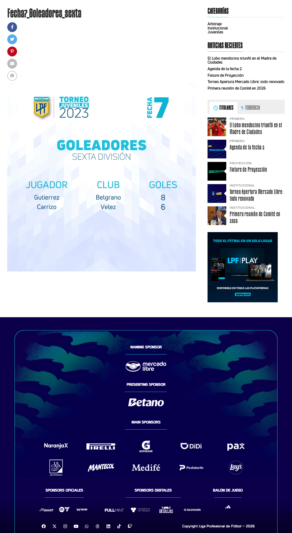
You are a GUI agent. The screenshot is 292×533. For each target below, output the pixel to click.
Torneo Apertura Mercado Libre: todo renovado (246, 81)
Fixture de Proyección (226, 75)
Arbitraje (215, 24)
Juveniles (215, 32)
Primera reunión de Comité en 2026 (237, 88)
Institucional (218, 28)
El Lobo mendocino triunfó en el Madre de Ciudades (242, 60)
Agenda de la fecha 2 (225, 68)
